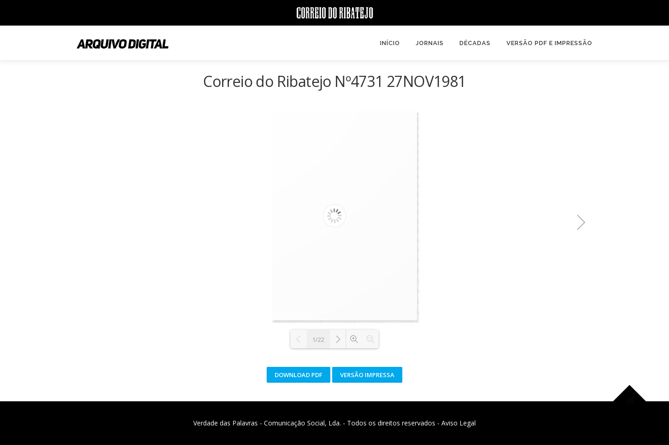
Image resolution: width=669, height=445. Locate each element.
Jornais (430, 43)
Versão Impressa (367, 375)
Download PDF (298, 375)
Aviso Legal (458, 422)
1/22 (318, 339)
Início (390, 43)
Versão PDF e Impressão (549, 43)
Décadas (475, 43)
